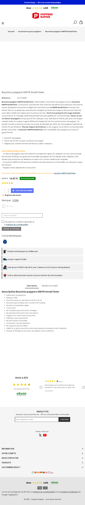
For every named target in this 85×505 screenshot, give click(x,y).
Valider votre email (11, 229)
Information (8, 449)
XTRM (15, 200)
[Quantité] (4, 190)
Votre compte (9, 453)
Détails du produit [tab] (50, 285)
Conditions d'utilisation (69, 492)
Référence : (6, 98)
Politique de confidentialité (44, 492)
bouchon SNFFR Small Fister (65, 173)
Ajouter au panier (22, 190)
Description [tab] (32, 285)
